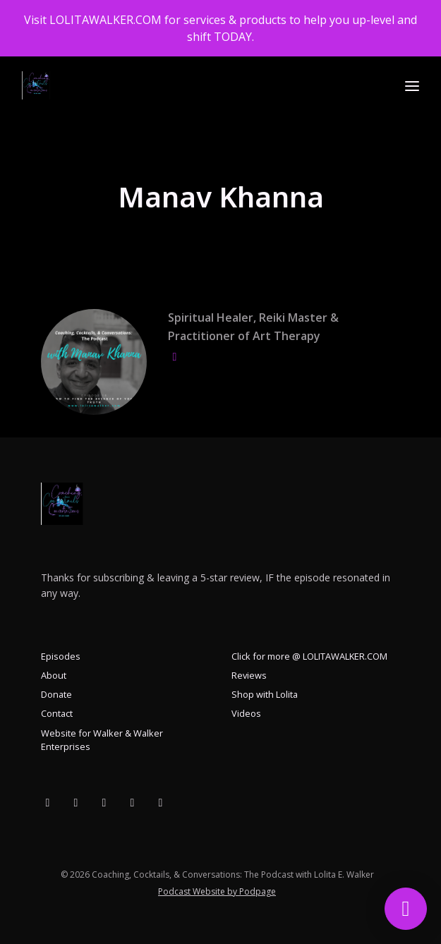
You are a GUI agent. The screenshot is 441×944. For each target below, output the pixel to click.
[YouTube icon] (76, 802)
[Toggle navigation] (412, 86)
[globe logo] (175, 356)
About (53, 675)
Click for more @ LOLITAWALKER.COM (309, 656)
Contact (57, 713)
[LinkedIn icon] (161, 802)
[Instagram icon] (133, 802)
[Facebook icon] (48, 802)
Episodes (60, 656)
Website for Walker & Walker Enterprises (102, 740)
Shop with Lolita (264, 694)
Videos (246, 713)
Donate (56, 694)
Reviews (249, 675)
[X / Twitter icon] (104, 802)
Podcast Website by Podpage (217, 891)
